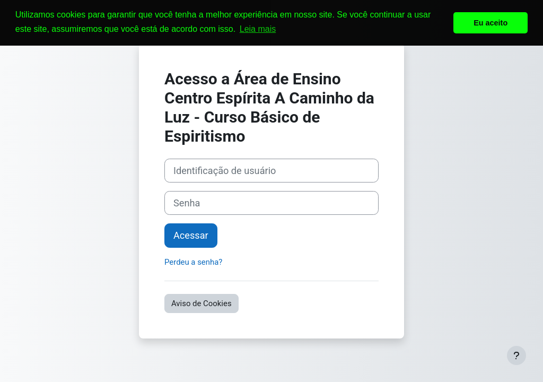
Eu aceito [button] (490, 23)
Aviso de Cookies (201, 303)
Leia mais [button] (258, 28)
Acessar (190, 235)
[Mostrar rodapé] (516, 355)
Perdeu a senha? (193, 262)
